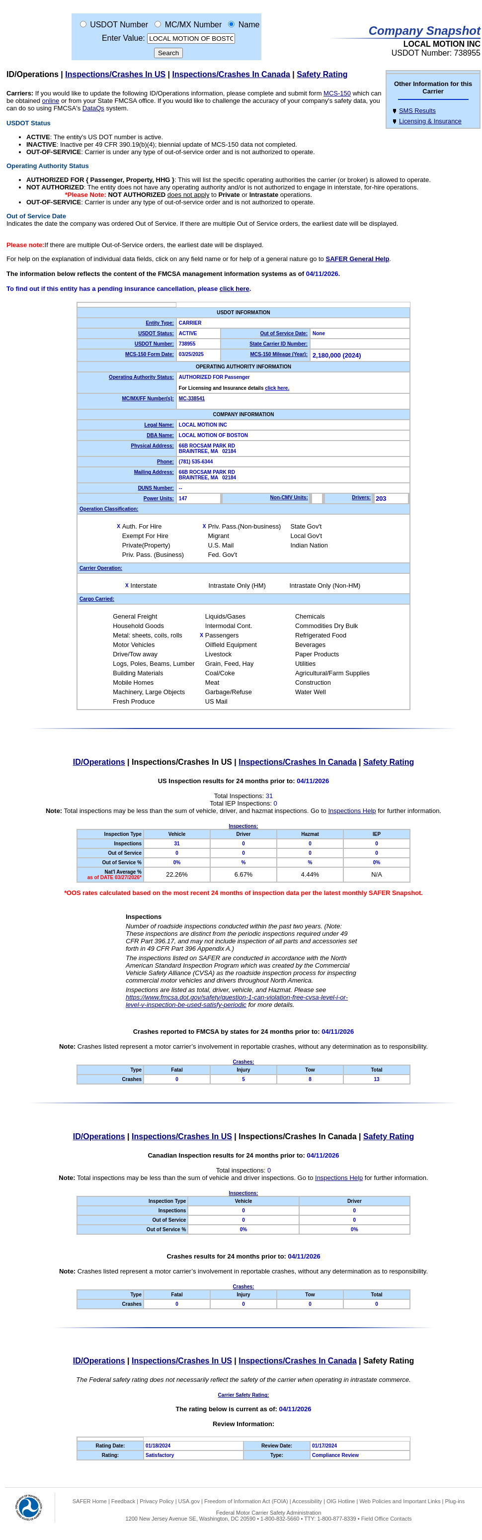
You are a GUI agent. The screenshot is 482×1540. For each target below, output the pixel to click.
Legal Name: (158, 425)
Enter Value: (123, 38)
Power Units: (159, 498)
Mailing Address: (154, 472)
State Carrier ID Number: (278, 344)
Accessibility (307, 1501)
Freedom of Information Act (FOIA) (246, 1501)
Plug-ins (455, 1501)
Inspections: (243, 826)
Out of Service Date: (284, 333)
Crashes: (243, 1062)
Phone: (165, 461)
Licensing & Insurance (430, 121)
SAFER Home (90, 1501)
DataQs (93, 108)
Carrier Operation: (101, 568)
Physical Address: (152, 446)
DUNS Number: (156, 488)
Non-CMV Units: (289, 497)
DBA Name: (160, 435)
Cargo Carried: (97, 599)
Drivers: (361, 497)
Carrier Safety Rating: (243, 1395)
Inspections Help (352, 811)
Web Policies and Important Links (399, 1501)
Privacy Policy (156, 1501)
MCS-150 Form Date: (149, 354)
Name (249, 24)
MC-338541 (192, 398)
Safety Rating (322, 74)
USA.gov (189, 1501)
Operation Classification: (109, 509)
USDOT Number (119, 24)
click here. (277, 388)
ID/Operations (32, 74)
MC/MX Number (193, 24)
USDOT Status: (156, 333)
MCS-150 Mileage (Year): (279, 354)
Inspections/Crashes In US (115, 74)
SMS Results (417, 110)
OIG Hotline (340, 1501)
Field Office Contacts (386, 1519)
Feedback (123, 1501)
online (51, 100)
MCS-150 (337, 93)
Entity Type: (159, 323)
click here (234, 288)
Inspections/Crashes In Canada (231, 74)
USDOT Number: (154, 344)
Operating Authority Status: (141, 377)
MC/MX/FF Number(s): (147, 398)
